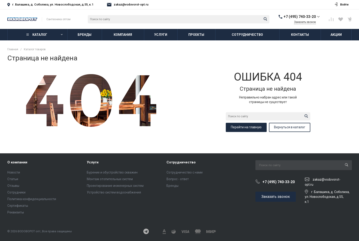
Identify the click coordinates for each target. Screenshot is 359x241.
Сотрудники (16, 192)
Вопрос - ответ (178, 179)
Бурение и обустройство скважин (112, 172)
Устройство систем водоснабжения (114, 192)
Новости (13, 172)
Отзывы (13, 186)
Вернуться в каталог (289, 127)
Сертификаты (17, 205)
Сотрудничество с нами (185, 172)
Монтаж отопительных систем (110, 179)
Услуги (93, 162)
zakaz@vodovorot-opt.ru (131, 4)
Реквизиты (15, 212)
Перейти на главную (246, 127)
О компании (17, 162)
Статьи (12, 179)
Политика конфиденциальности (31, 199)
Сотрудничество (181, 162)
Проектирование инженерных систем (115, 186)
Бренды (172, 186)
